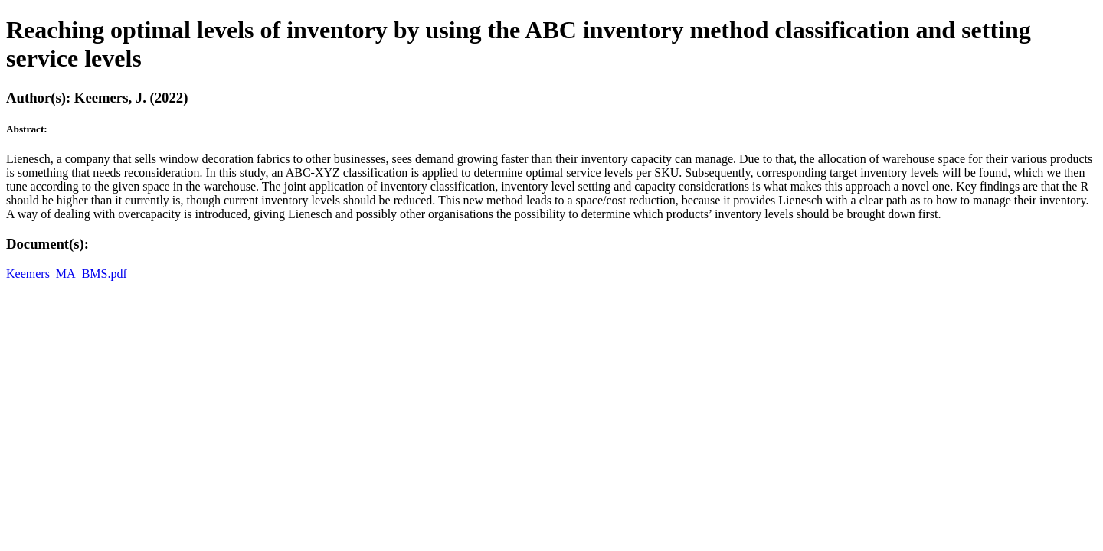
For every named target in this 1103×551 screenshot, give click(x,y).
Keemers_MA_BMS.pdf (66, 273)
